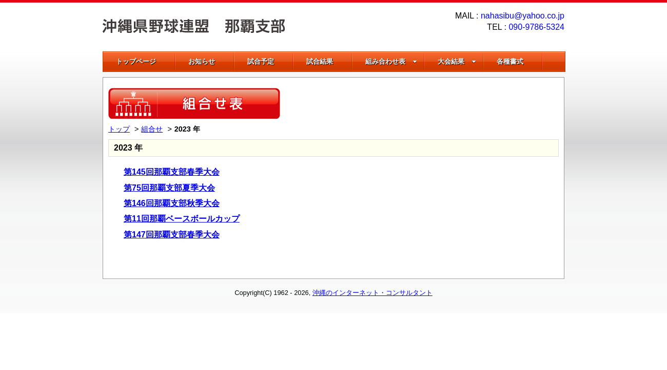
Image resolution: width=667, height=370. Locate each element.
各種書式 (510, 61)
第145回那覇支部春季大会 (172, 172)
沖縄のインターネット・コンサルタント (372, 293)
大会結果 (457, 61)
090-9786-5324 (536, 27)
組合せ (152, 129)
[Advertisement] (439, 103)
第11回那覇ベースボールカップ (182, 218)
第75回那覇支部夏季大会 (169, 187)
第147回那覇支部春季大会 (172, 234)
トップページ (136, 61)
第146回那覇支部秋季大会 (172, 203)
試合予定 (260, 61)
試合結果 (319, 61)
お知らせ (201, 61)
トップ (119, 129)
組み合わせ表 (391, 61)
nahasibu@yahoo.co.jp (522, 15)
